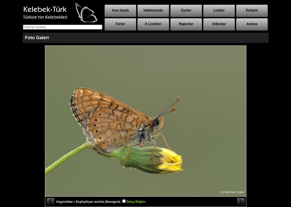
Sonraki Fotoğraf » (241, 202)
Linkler (219, 10)
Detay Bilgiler (136, 201)
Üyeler (186, 10)
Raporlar (186, 24)
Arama (251, 24)
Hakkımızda (153, 10)
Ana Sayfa (120, 10)
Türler (120, 24)
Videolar (219, 24)
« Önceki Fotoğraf (50, 202)
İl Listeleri (153, 24)
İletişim (252, 10)
